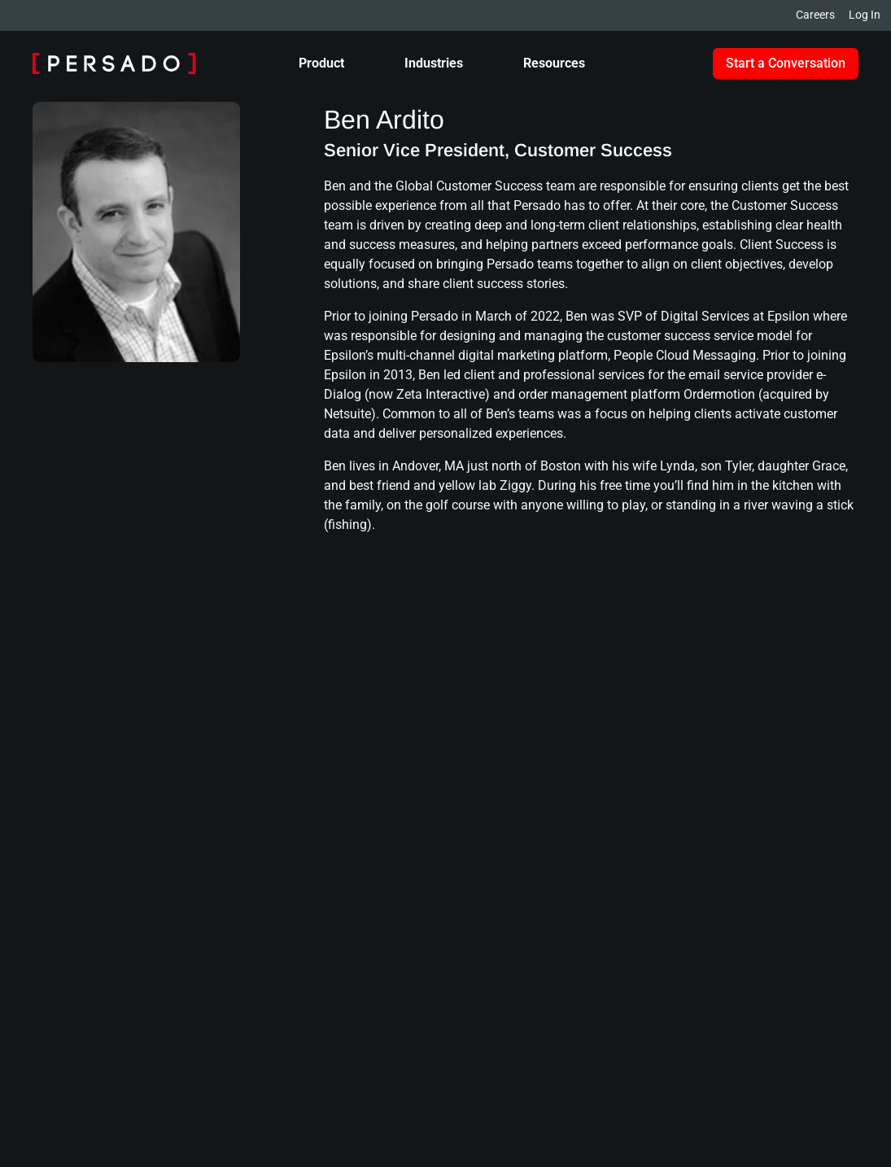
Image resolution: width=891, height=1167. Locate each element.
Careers (815, 14)
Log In (864, 14)
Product (321, 63)
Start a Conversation (785, 63)
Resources (554, 63)
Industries (433, 63)
